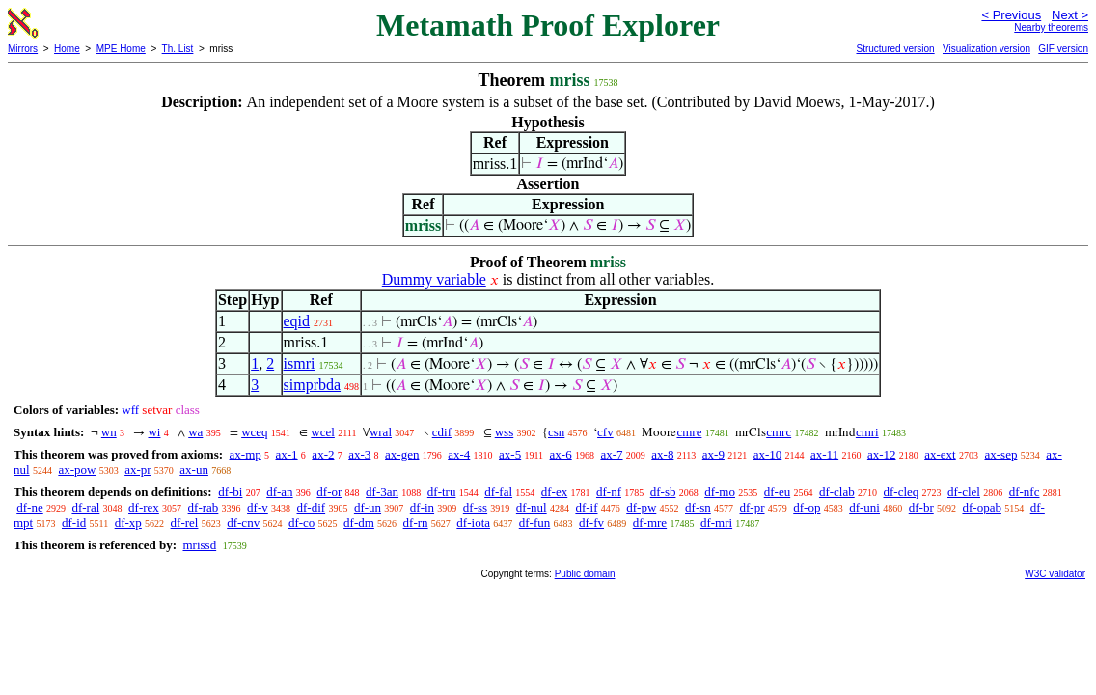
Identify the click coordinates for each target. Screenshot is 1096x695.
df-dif (311, 507)
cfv (605, 432)
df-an (279, 492)
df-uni (864, 507)
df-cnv (243, 522)
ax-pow (77, 469)
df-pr (752, 507)
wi (154, 432)
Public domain (585, 574)
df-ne (29, 507)
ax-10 (768, 454)
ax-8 (662, 454)
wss (504, 432)
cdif (442, 432)
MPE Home (121, 48)
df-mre (650, 522)
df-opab (981, 507)
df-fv (591, 522)
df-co (301, 522)
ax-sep (1000, 454)
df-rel (185, 522)
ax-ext (939, 454)
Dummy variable (434, 279)
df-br (921, 507)
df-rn (415, 522)
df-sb (663, 492)
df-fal (498, 492)
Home (67, 48)
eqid (297, 321)
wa (195, 432)
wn (109, 432)
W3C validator (1055, 574)
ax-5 (510, 454)
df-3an (382, 492)
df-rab (203, 507)
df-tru (441, 492)
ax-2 (323, 454)
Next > (1070, 15)
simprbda (313, 384)
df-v (257, 507)
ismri (299, 363)
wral (381, 432)
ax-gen (402, 454)
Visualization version (986, 48)
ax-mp (245, 454)
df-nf (608, 492)
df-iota (473, 522)
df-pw (641, 507)
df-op (806, 507)
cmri (867, 432)
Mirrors (23, 48)
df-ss (475, 507)
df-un (367, 507)
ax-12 (881, 454)
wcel (323, 432)
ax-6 (561, 454)
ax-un (193, 469)
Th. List (178, 48)
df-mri (716, 522)
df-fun (535, 522)
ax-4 (459, 454)
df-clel (963, 492)
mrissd (199, 545)
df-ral (85, 507)
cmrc (778, 432)
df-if (586, 507)
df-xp (128, 522)
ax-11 (824, 454)
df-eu (777, 492)
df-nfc (1024, 492)
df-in (422, 507)
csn (556, 432)
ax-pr (137, 469)
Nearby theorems (1051, 27)
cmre (688, 432)
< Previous (1011, 15)
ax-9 (713, 454)
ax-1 (287, 454)
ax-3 (359, 454)
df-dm (358, 522)
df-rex (143, 507)
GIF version (1063, 48)
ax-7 (611, 454)
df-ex (554, 492)
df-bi (230, 492)
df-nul (531, 507)
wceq (254, 432)
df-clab (837, 492)
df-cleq (900, 492)
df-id (74, 522)
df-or (329, 492)
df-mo (719, 492)
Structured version (895, 48)
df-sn (698, 507)
